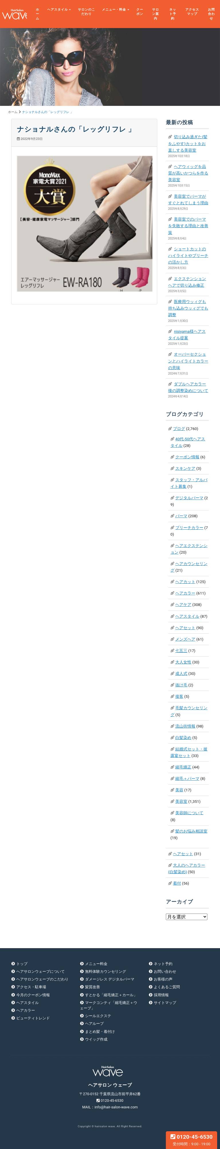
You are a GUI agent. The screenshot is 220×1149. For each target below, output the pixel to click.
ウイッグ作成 (96, 1039)
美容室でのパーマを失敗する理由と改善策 (188, 226)
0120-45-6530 (191, 1140)
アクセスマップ (192, 12)
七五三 (181, 650)
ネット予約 (172, 14)
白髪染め (183, 737)
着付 (177, 883)
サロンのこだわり (86, 12)
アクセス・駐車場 (31, 987)
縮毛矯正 (183, 767)
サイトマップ (165, 1003)
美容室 (181, 801)
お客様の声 (163, 979)
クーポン (139, 12)
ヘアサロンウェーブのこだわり (42, 979)
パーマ (181, 516)
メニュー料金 (96, 964)
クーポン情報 (187, 457)
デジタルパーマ (189, 498)
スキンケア (185, 468)
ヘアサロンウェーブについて (40, 971)
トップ (22, 964)
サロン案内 (155, 14)
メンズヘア (185, 639)
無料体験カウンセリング (105, 971)
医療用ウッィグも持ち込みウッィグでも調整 (188, 308)
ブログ (179, 428)
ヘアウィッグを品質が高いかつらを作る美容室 (188, 173)
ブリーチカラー (189, 527)
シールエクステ (98, 1016)
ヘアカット (185, 581)
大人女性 (183, 662)
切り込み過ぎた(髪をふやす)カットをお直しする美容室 (187, 143)
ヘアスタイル (57, 9)
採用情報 (161, 995)
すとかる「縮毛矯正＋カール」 (111, 995)
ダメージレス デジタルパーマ (109, 979)
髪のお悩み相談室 (191, 831)
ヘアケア (183, 604)
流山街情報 (185, 726)
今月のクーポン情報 (33, 995)
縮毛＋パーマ (187, 778)
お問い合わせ (165, 971)
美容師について (189, 813)
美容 (179, 790)
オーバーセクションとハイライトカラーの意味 (188, 361)
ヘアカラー (185, 593)
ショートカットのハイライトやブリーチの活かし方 (188, 255)
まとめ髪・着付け (100, 1031)
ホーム (37, 14)
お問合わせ (211, 14)
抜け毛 (181, 685)
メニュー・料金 (114, 9)
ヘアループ (94, 1023)
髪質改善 (92, 987)
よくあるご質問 (167, 987)
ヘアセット (185, 627)
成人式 (181, 673)
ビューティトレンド (33, 1018)
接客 (179, 696)
